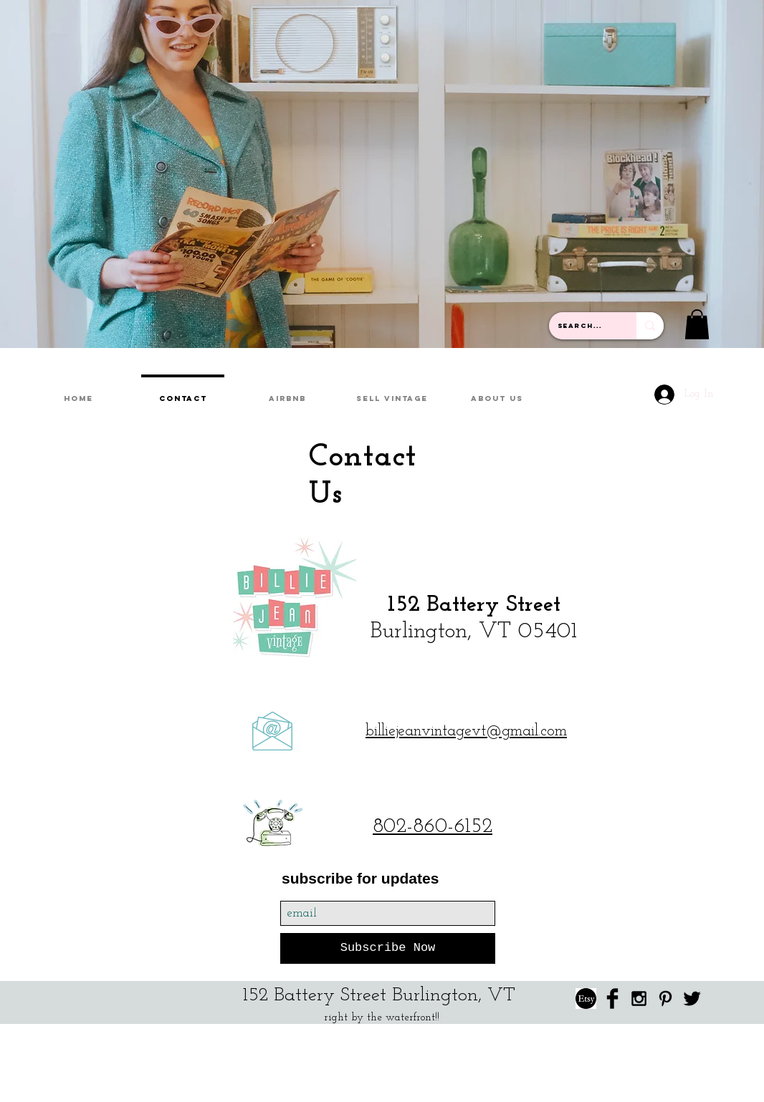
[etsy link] (586, 998)
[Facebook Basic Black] (612, 998)
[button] (697, 324)
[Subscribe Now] (387, 948)
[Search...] (582, 325)
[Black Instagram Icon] (639, 998)
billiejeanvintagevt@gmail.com (466, 731)
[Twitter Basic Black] (692, 998)
